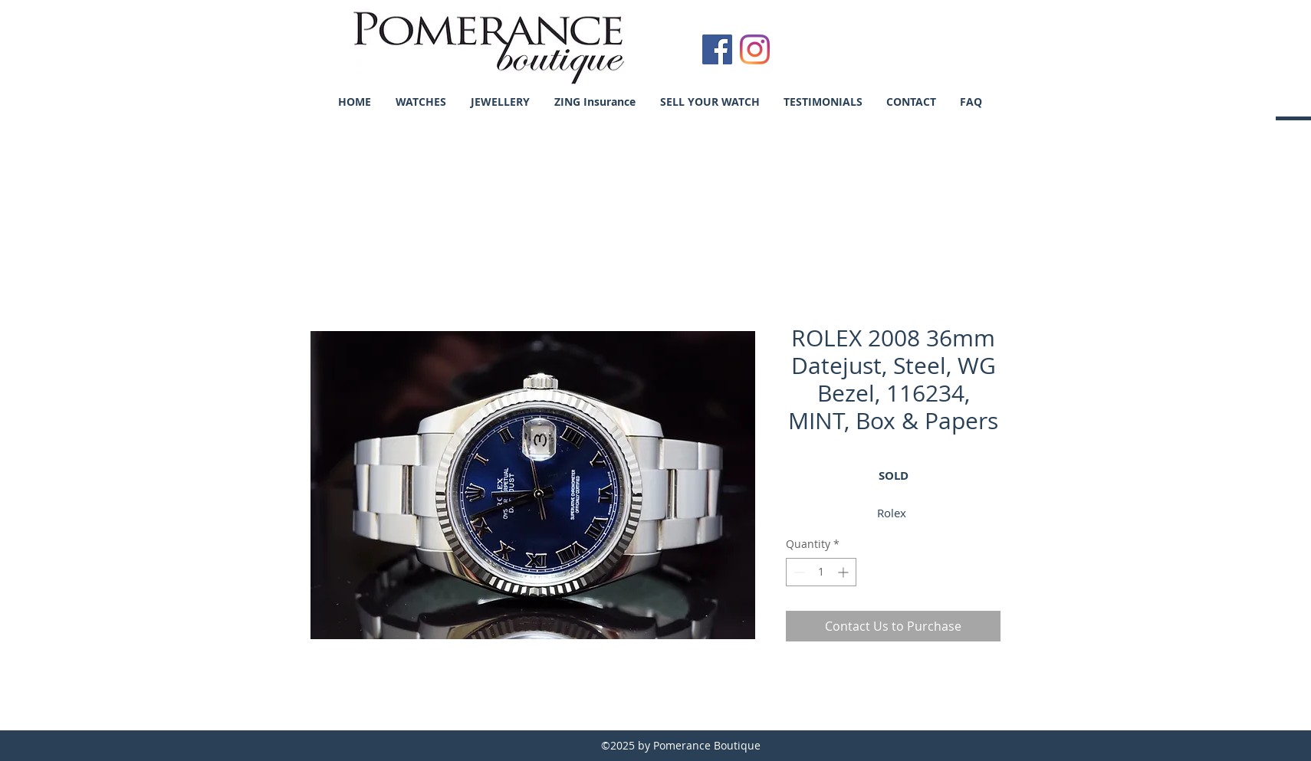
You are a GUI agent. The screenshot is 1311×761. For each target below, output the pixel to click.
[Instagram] (755, 49)
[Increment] (844, 572)
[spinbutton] (821, 572)
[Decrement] (797, 572)
